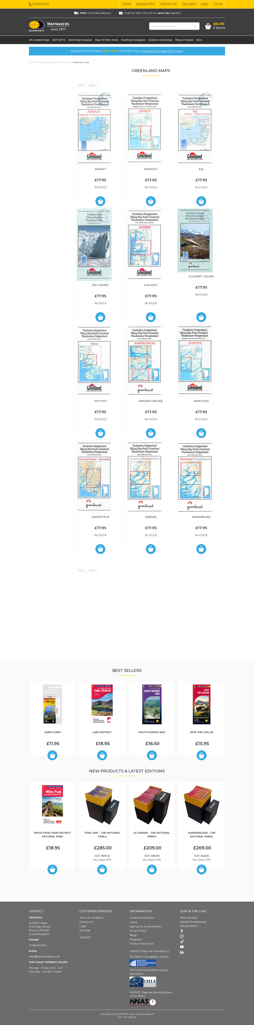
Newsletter (146, 4)
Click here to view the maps (161, 51)
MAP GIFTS (59, 39)
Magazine (136, 939)
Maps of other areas (106, 39)
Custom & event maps (160, 39)
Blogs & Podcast (184, 39)
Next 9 (92, 85)
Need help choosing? (80, 39)
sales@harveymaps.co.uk (44, 956)
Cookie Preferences (142, 917)
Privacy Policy (138, 930)
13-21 (80, 85)
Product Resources (141, 943)
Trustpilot (85, 937)
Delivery (189, 4)
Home (127, 4)
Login (218, 4)
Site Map (84, 930)
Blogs (133, 935)
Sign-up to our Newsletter (146, 926)
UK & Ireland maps (39, 39)
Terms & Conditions (91, 917)
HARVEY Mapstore (38, 62)
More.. (199, 39)
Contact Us (168, 4)
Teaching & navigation (133, 39)
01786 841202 (37, 945)
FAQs (204, 4)
